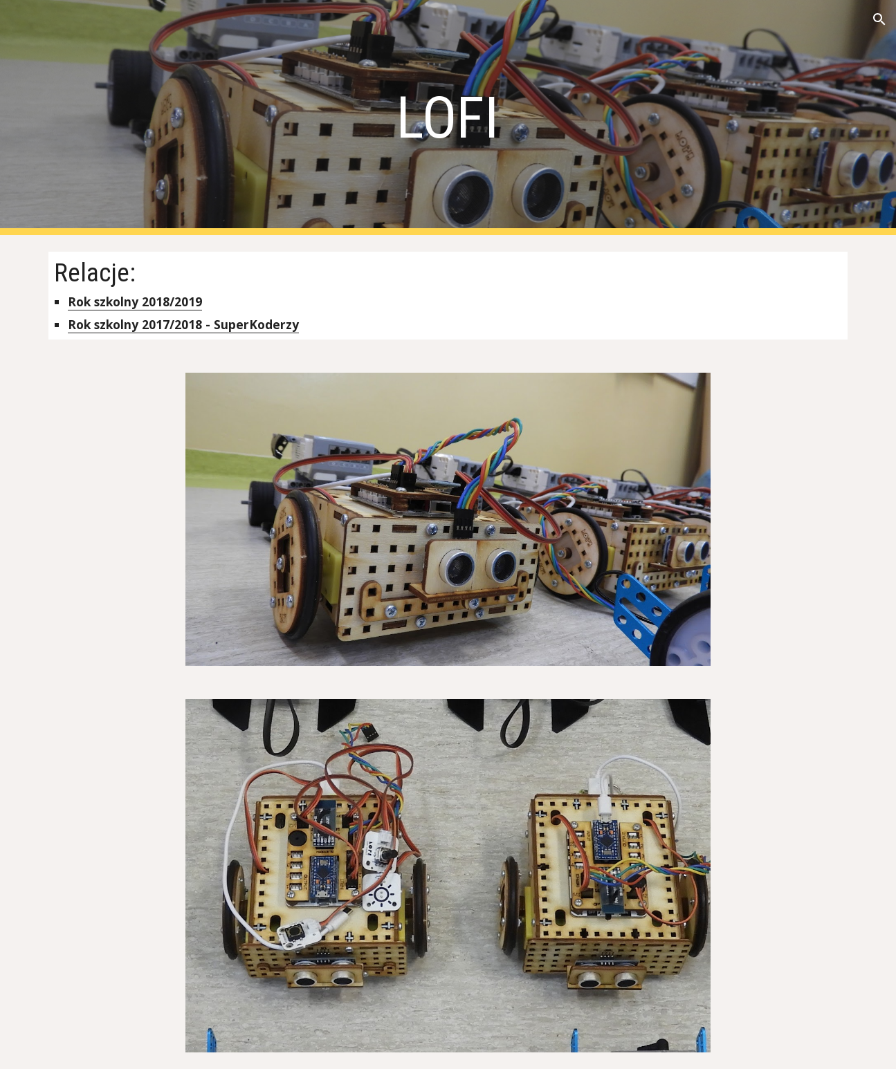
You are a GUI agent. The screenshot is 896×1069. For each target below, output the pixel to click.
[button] (879, 19)
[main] (448, 118)
